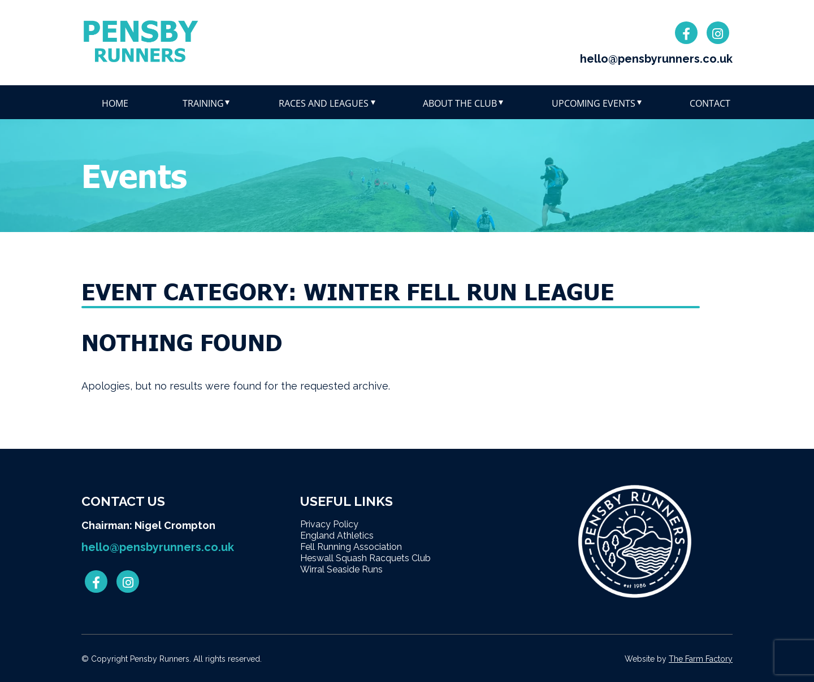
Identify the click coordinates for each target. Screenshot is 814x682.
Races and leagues (324, 103)
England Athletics (337, 535)
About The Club (460, 103)
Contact (710, 103)
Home (115, 103)
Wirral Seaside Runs (341, 569)
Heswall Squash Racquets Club (365, 558)
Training (203, 103)
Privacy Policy (329, 524)
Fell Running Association (351, 546)
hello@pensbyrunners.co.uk (656, 58)
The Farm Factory (701, 658)
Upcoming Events (593, 103)
